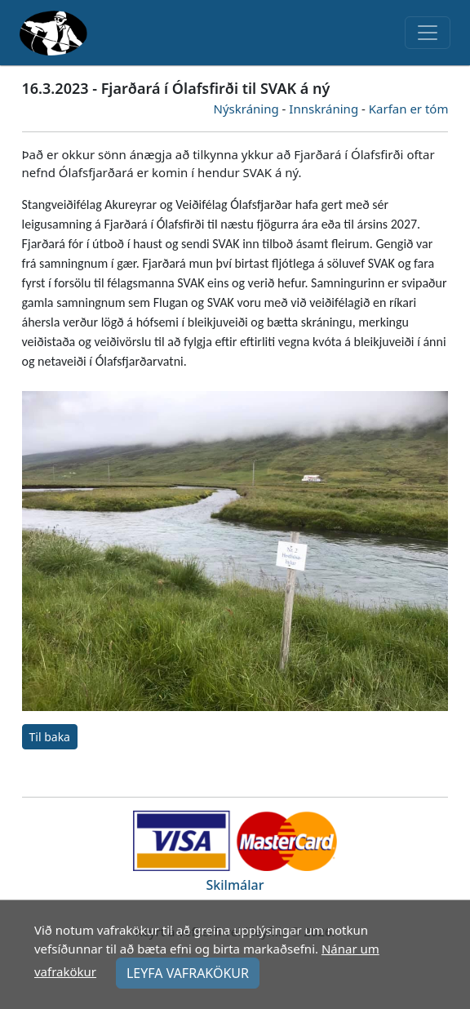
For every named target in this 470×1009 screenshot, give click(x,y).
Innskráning (323, 108)
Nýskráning (246, 108)
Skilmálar (235, 885)
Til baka (49, 737)
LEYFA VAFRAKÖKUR (187, 973)
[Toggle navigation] (427, 32)
